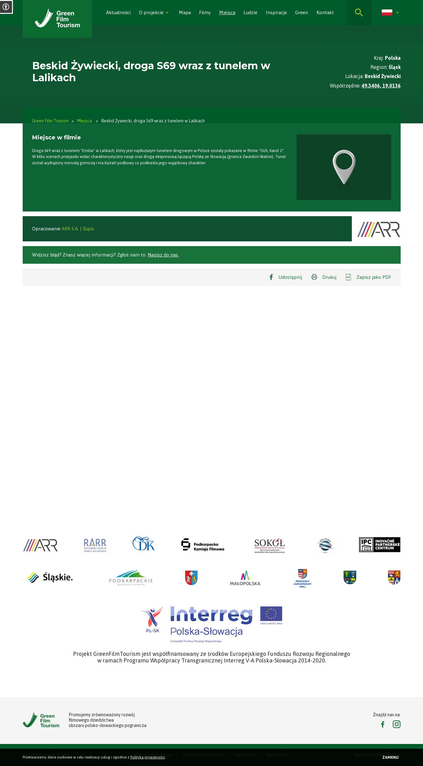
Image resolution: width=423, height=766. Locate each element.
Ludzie (250, 12)
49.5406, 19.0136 (381, 85)
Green (301, 12)
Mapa (185, 12)
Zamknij (390, 757)
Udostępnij (290, 277)
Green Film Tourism (50, 120)
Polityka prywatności (147, 757)
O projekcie (151, 12)
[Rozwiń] (166, 12)
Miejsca (227, 12)
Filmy (205, 12)
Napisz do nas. (163, 254)
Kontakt (325, 12)
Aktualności (118, 12)
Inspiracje (276, 12)
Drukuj (329, 277)
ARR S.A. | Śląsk (78, 228)
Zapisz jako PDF (374, 277)
